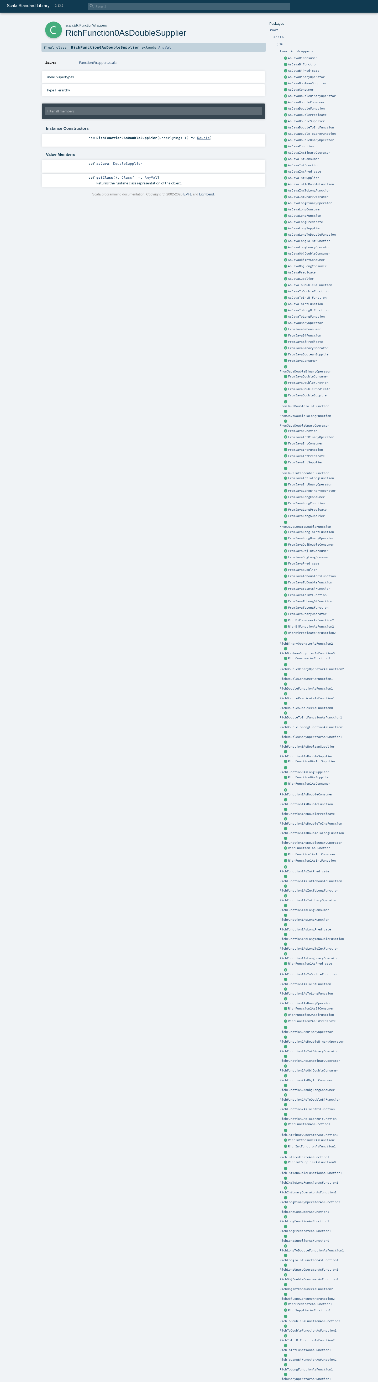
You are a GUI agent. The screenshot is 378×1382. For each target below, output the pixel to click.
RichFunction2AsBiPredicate (312, 1021)
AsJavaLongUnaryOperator (309, 247)
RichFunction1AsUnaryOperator (305, 1003)
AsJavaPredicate (302, 272)
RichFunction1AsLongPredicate (305, 929)
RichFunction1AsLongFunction (304, 920)
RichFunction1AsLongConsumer (304, 910)
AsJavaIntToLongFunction (309, 190)
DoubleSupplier (128, 163)
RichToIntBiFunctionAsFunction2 (307, 1340)
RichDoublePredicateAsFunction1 (307, 698)
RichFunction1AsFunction (309, 848)
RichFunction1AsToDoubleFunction (308, 974)
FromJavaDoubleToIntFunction (304, 406)
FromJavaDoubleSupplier (308, 395)
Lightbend (206, 194)
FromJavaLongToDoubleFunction (305, 527)
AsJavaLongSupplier (304, 228)
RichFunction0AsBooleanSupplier (307, 746)
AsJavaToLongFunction (306, 316)
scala (69, 25)
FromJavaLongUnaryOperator (311, 538)
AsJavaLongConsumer (304, 209)
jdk (76, 25)
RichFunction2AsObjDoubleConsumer (309, 1070)
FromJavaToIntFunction (307, 595)
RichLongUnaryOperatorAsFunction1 (309, 1269)
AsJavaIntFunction (303, 165)
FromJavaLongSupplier (306, 516)
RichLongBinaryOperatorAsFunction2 (310, 1202)
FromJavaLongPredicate (307, 509)
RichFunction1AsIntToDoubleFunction (311, 881)
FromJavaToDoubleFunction (310, 582)
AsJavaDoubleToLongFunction (312, 134)
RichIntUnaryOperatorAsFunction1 (308, 1192)
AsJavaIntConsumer (303, 159)
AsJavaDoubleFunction (306, 108)
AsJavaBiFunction (302, 64)
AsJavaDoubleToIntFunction (311, 127)
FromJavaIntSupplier (305, 462)
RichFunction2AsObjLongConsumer (307, 1090)
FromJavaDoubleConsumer (308, 376)
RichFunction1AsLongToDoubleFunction (312, 939)
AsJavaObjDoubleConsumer (309, 253)
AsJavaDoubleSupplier (306, 121)
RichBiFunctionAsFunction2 (311, 626)
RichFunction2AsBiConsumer (311, 1008)
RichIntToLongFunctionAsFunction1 (309, 1182)
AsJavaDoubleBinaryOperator (312, 96)
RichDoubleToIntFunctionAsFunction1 (311, 717)
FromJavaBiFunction (304, 335)
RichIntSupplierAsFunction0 (312, 1162)
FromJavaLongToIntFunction (311, 532)
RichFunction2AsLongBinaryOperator (310, 1061)
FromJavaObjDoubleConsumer (311, 544)
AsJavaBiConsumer (302, 58)
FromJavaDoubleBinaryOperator (305, 371)
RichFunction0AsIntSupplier (312, 761)
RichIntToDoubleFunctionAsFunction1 (311, 1173)
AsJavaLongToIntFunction (309, 241)
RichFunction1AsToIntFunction (305, 984)
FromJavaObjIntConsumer (308, 551)
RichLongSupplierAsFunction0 (304, 1241)
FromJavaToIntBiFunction (309, 589)
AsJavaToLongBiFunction (308, 310)
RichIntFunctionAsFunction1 (312, 1146)
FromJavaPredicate (303, 563)
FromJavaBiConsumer (304, 329)
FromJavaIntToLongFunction (311, 478)
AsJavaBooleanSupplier (307, 83)
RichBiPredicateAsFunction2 (312, 633)
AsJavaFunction (301, 146)
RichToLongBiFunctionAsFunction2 (308, 1360)
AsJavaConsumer (301, 89)
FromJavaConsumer (302, 361)
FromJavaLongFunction (306, 503)
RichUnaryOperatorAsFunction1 (305, 1379)
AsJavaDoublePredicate (307, 115)
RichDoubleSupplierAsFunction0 (306, 708)
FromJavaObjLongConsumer (309, 557)
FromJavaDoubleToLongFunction (305, 416)
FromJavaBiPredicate (305, 342)
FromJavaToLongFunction (308, 607)
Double (203, 138)
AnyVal (164, 47)
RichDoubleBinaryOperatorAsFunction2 (312, 669)
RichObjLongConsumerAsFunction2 (307, 1299)
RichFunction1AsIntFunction (312, 860)
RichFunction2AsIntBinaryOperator (309, 1051)
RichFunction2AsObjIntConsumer (306, 1080)
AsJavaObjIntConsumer (306, 260)
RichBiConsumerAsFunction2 (311, 620)
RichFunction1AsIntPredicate (304, 871)
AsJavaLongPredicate (305, 222)
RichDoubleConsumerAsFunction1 (306, 679)
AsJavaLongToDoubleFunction (312, 234)
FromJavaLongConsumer (306, 497)
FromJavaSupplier (302, 570)
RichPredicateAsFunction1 (310, 1304)
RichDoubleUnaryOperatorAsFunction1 (311, 737)
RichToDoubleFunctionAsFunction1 (308, 1330)
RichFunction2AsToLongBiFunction (308, 1119)
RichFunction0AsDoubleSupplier (306, 756)
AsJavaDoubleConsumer (306, 102)
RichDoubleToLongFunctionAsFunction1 (312, 727)
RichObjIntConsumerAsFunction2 (306, 1289)
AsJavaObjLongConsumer (307, 266)
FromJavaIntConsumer (305, 443)
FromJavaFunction (302, 431)
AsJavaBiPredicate (303, 71)
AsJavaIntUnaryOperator (308, 197)
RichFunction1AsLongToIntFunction (309, 948)
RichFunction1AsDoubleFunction (306, 804)
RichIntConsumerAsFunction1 (312, 1140)
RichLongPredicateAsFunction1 (305, 1231)
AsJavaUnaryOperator (305, 323)
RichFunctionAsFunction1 (309, 1124)
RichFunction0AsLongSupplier (304, 772)
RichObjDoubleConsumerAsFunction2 (309, 1279)
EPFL (187, 194)
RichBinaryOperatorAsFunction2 (306, 643)
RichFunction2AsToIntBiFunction (307, 1109)
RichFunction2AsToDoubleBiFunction (310, 1099)
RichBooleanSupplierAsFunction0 (307, 653)
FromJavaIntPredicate (306, 456)
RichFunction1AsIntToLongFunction (309, 890)
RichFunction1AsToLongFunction (306, 993)
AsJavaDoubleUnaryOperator (311, 140)
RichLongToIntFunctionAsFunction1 (309, 1260)
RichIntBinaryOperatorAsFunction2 (309, 1135)
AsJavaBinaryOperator (306, 77)
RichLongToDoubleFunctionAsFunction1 (312, 1250)
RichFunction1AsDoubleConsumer (306, 794)
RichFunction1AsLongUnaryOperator (309, 958)
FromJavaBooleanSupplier (309, 354)
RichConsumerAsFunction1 (309, 658)
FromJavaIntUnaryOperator (310, 484)
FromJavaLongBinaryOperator (312, 491)
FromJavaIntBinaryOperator (311, 437)
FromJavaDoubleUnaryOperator (304, 425)
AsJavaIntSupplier (303, 178)
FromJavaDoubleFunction (308, 383)
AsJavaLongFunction (304, 216)
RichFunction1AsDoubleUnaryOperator (311, 843)
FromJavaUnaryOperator (307, 614)
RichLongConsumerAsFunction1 (304, 1212)
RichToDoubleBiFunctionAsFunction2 (310, 1321)
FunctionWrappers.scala (98, 62)
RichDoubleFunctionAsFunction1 (306, 688)
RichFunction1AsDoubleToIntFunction (311, 823)
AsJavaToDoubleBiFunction (310, 285)
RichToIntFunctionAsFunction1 (305, 1350)
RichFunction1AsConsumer (309, 783)
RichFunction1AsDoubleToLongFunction (312, 833)
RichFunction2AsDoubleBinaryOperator (312, 1041)
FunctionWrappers (93, 25)
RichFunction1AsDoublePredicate (307, 814)
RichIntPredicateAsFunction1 (304, 1157)
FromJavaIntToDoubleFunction (304, 473)
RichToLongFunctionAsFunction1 (306, 1369)
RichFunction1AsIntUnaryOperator (308, 900)
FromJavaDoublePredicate (309, 389)
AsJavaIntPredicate (304, 171)
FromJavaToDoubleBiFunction (312, 576)
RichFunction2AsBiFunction (311, 1015)
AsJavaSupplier (301, 279)
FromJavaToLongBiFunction (310, 601)
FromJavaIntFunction (305, 450)
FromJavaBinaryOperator (308, 348)
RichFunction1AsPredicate (310, 963)
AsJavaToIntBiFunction (307, 297)
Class (127, 177)
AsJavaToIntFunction (305, 304)
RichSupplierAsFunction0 (309, 1310)
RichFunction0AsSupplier (309, 777)
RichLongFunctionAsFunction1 (304, 1221)
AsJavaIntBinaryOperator (309, 152)
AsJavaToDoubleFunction (308, 291)
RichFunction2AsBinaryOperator (306, 1032)
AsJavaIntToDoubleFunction (311, 184)
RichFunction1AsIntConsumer (312, 854)
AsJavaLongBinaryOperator (310, 203)
